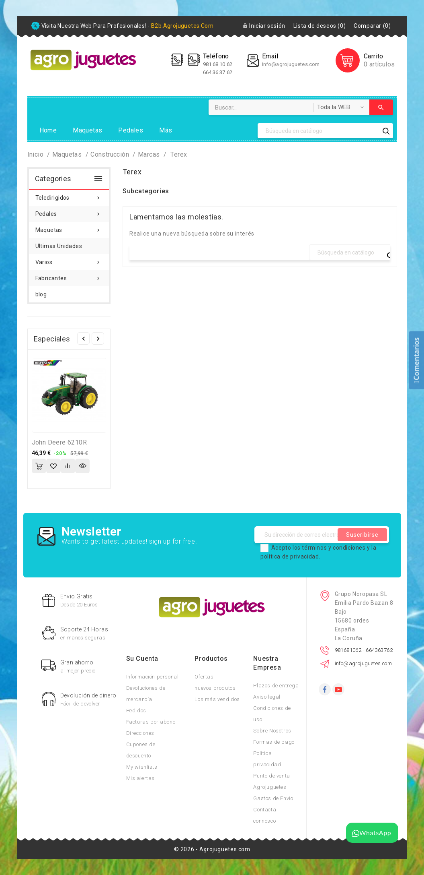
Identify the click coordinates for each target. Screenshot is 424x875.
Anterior (83, 338)
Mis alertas (140, 778)
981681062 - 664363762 (364, 650)
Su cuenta (142, 658)
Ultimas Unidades (58, 246)
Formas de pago (273, 742)
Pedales (130, 130)
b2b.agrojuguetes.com (182, 26)
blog (41, 294)
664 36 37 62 (217, 72)
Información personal (152, 677)
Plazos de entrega (276, 686)
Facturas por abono (151, 722)
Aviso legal (267, 697)
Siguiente (98, 338)
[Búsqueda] (318, 130)
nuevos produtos (215, 688)
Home (48, 130)
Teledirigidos (69, 195)
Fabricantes (69, 275)
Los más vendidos (217, 699)
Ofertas (204, 677)
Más (165, 130)
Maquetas (87, 130)
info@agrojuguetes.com (291, 64)
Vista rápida (82, 466)
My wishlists (142, 767)
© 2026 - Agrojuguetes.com (212, 849)
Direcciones (140, 733)
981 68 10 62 (218, 64)
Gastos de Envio (273, 798)
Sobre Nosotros (272, 731)
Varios (69, 259)
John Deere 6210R (59, 442)
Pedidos (136, 710)
